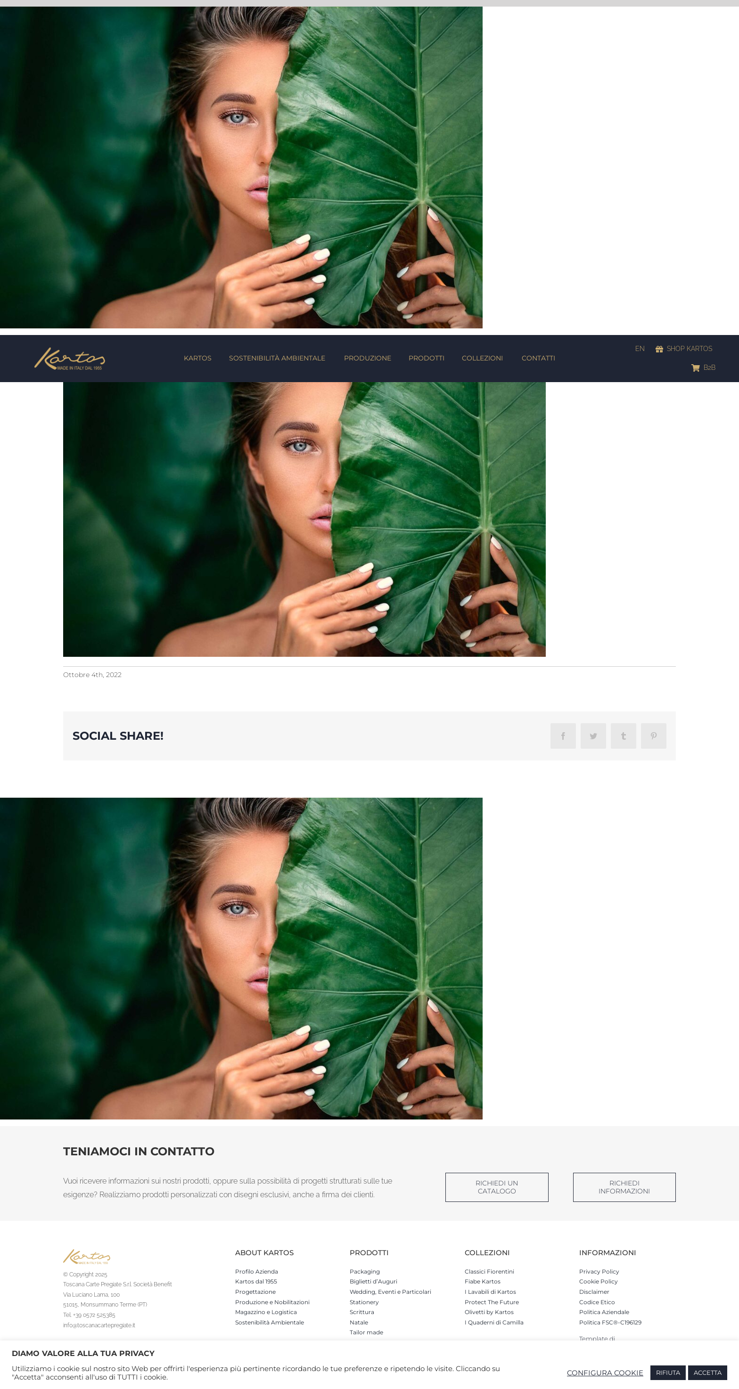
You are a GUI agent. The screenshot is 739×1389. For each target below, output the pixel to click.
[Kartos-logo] (69, 350)
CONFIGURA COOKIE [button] (605, 1373)
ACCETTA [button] (708, 1372)
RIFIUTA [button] (668, 1372)
